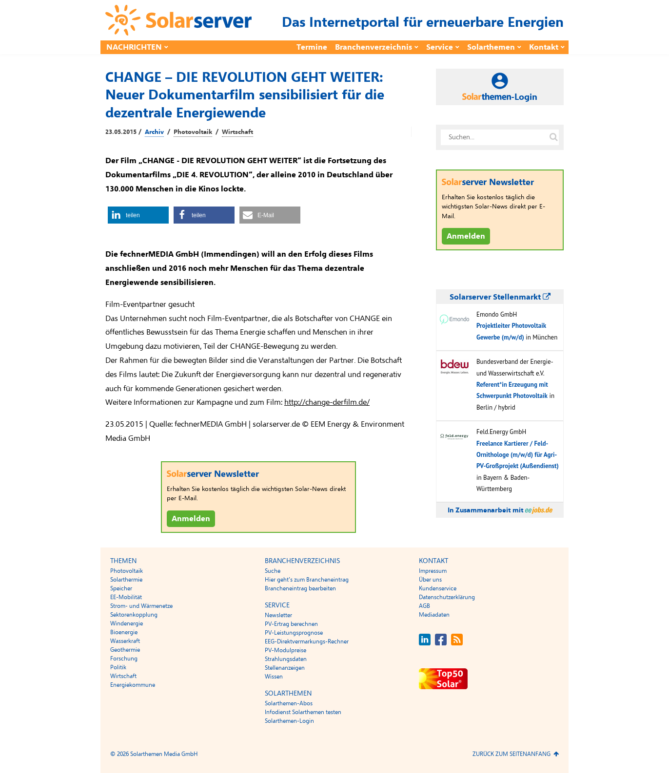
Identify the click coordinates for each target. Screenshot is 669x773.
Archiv (154, 132)
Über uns (430, 580)
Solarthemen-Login (289, 721)
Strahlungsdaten (286, 659)
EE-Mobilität (126, 597)
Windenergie (126, 623)
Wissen (274, 676)
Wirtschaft (237, 132)
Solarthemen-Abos (289, 703)
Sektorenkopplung (133, 615)
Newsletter (278, 615)
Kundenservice (437, 588)
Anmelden (191, 518)
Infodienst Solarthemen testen (303, 712)
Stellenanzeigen (285, 668)
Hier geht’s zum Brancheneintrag (307, 580)
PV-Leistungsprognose (294, 633)
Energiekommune (132, 685)
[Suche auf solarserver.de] (553, 137)
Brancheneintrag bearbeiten (300, 588)
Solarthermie (126, 580)
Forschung (124, 658)
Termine (311, 47)
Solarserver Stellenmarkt (500, 297)
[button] (138, 215)
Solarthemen (491, 47)
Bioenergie (124, 632)
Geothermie (125, 650)
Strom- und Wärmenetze (141, 606)
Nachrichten (134, 47)
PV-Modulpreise (285, 650)
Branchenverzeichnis (373, 47)
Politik (118, 667)
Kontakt (543, 47)
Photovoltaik (193, 132)
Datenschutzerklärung (447, 597)
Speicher (121, 588)
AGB (424, 606)
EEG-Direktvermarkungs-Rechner (307, 641)
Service (439, 47)
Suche (272, 571)
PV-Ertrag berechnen (291, 624)
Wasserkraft (125, 641)
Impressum (433, 571)
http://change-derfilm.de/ (327, 402)
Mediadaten (434, 615)
